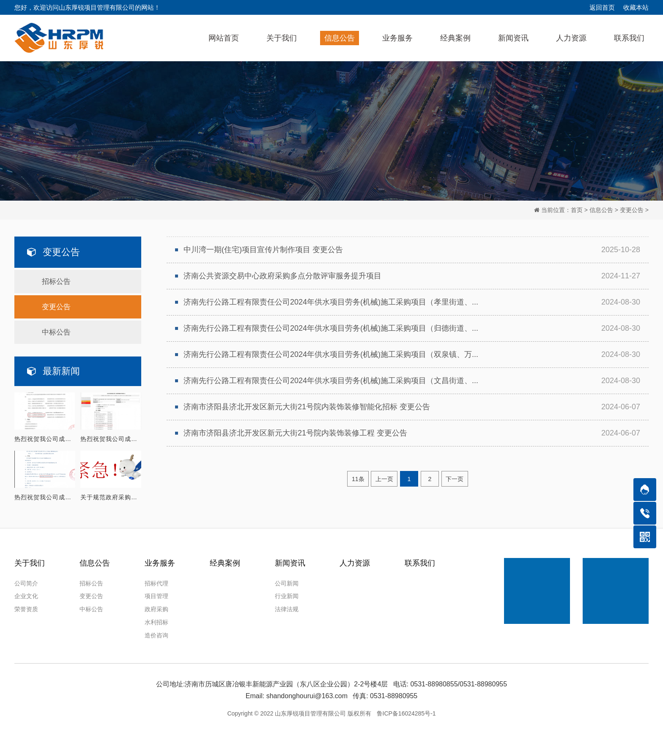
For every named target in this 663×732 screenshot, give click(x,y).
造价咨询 (156, 633)
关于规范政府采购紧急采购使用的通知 (110, 495)
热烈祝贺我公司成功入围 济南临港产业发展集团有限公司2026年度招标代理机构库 (44, 495)
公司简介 (26, 581)
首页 (577, 208)
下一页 (457, 478)
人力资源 (355, 561)
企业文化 (26, 594)
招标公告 (56, 280)
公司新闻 (287, 581)
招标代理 (156, 581)
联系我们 (420, 561)
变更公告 (632, 208)
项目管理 (156, 594)
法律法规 (287, 607)
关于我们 (29, 561)
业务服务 (160, 561)
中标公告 (56, 331)
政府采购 (156, 607)
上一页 (383, 478)
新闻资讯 (290, 561)
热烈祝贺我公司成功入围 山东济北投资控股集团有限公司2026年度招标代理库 (44, 437)
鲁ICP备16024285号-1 (406, 711)
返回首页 (602, 7)
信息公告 (601, 208)
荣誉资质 (26, 607)
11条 (355, 478)
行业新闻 (287, 594)
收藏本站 (636, 7)
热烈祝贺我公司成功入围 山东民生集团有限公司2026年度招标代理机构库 (110, 437)
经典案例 (225, 561)
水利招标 (156, 621)
